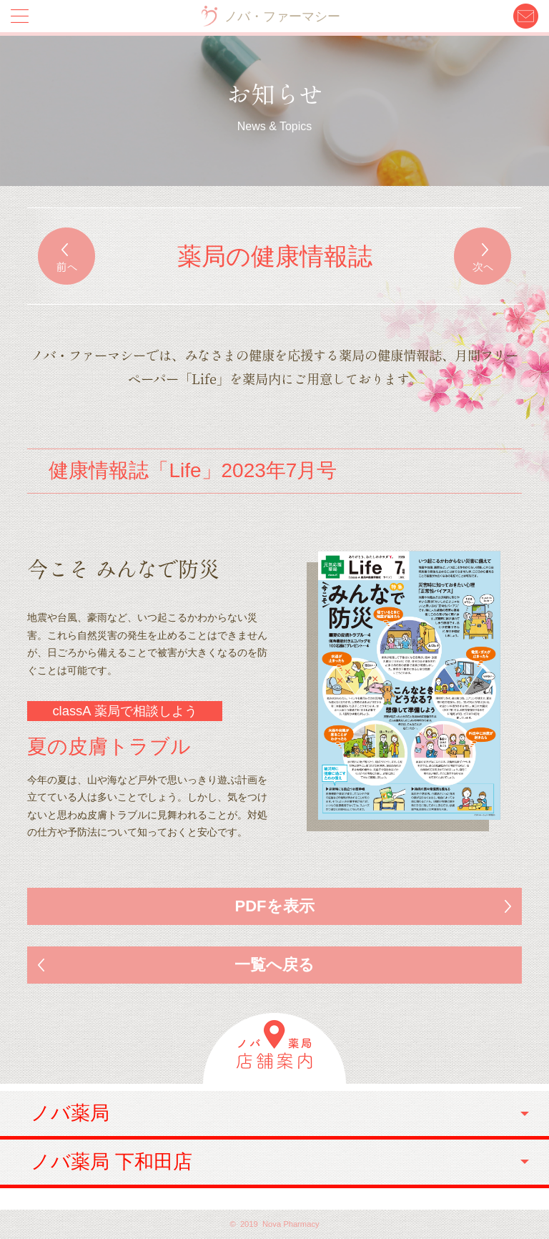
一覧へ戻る (274, 965)
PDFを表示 (275, 906)
